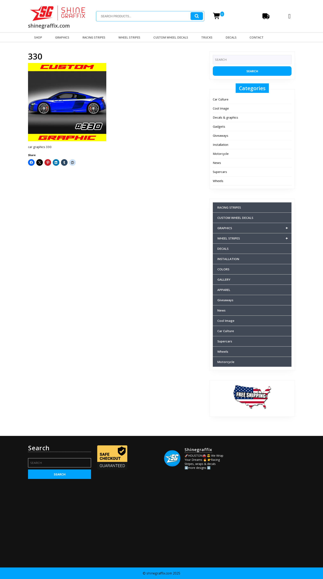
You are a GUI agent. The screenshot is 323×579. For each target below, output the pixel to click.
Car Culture (220, 99)
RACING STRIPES (93, 37)
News (217, 163)
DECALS (231, 37)
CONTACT (256, 37)
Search (197, 16)
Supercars (220, 172)
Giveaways (220, 135)
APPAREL (223, 290)
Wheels (218, 181)
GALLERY (223, 279)
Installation (220, 144)
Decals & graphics (225, 117)
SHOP (38, 37)
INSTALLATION (228, 259)
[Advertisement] (263, 470)
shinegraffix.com (49, 25)
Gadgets (219, 126)
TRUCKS (206, 37)
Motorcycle (221, 154)
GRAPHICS (62, 37)
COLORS (223, 269)
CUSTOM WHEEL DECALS (170, 37)
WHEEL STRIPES (129, 37)
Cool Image (221, 108)
